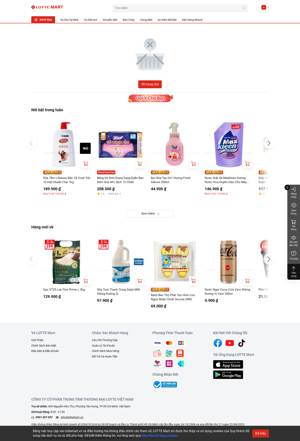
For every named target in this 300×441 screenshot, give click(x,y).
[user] (247, 7)
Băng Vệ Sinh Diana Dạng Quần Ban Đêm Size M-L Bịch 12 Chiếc (120, 180)
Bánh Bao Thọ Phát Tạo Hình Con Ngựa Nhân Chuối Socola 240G (174, 298)
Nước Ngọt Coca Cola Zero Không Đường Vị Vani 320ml (228, 293)
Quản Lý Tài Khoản (103, 347)
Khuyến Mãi (110, 19)
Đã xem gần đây (293, 241)
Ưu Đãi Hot (90, 19)
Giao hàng (293, 208)
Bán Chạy (129, 19)
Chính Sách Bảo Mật (43, 347)
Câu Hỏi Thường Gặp (105, 341)
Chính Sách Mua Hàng (105, 352)
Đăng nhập (294, 192)
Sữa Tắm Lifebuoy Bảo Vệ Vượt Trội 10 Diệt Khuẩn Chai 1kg (65, 180)
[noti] (255, 7)
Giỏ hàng (293, 225)
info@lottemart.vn (72, 419)
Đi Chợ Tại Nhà (69, 19)
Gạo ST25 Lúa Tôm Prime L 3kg (65, 291)
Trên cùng (293, 272)
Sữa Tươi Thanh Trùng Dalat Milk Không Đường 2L (120, 293)
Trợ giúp (293, 255)
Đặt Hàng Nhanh (192, 19)
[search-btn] (218, 8)
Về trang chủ (150, 84)
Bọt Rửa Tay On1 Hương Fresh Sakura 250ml (172, 180)
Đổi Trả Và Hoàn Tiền (104, 358)
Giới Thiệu (37, 341)
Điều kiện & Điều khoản (45, 352)
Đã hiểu (260, 433)
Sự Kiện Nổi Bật (167, 19)
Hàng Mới (146, 19)
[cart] (238, 7)
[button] (265, 7)
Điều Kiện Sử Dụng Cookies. (161, 435)
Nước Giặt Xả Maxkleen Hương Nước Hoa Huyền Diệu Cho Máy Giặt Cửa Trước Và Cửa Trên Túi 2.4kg (227, 180)
